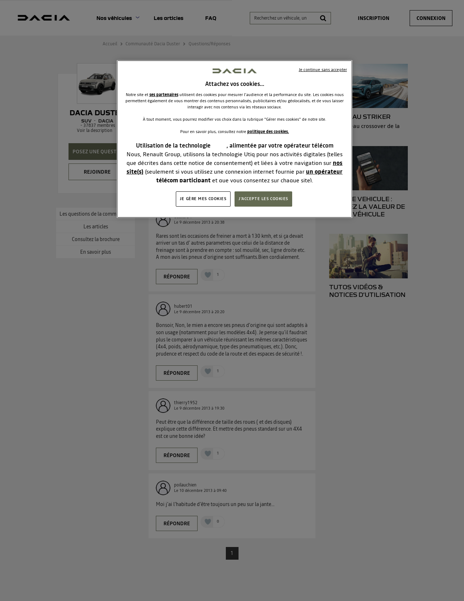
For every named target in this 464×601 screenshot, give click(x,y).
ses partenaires (163, 95)
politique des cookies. (268, 131)
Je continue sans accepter (323, 69)
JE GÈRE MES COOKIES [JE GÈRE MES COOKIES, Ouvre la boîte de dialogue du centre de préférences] (203, 199)
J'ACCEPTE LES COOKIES (263, 199)
